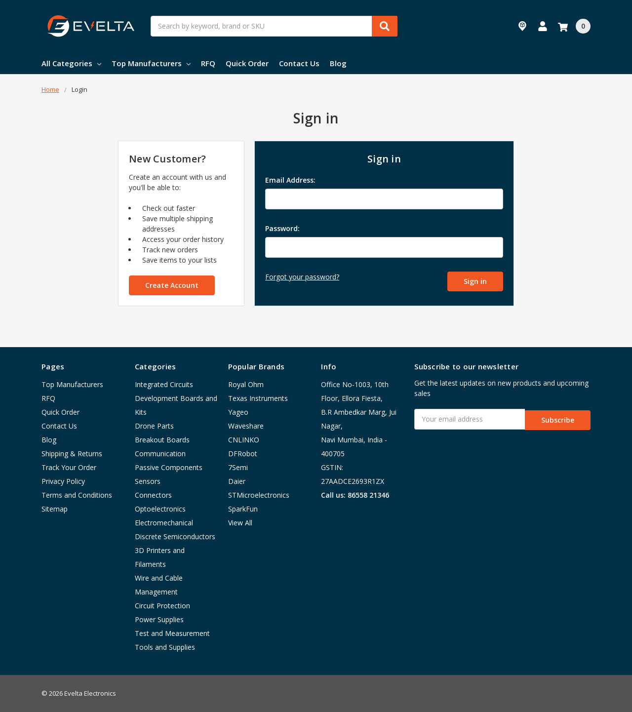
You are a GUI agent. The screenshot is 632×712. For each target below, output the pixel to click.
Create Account (171, 285)
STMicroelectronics (258, 495)
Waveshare (246, 426)
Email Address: (290, 180)
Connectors (153, 495)
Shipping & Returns (71, 453)
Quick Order (247, 63)
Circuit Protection (162, 605)
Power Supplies (159, 619)
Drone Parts (154, 426)
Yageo (238, 412)
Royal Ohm (246, 384)
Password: (282, 228)
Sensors (147, 481)
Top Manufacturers (151, 63)
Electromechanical (164, 522)
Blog (338, 63)
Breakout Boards (162, 439)
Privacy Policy (63, 481)
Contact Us (299, 63)
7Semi (238, 467)
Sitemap (54, 509)
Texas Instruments (258, 398)
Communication (160, 453)
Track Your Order (68, 467)
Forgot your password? (302, 276)
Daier (236, 481)
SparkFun (243, 509)
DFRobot (242, 453)
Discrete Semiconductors (175, 536)
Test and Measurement (172, 633)
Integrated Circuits (164, 384)
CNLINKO (243, 439)
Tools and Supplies (165, 647)
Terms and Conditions (76, 495)
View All (240, 522)
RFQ (208, 63)
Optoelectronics (160, 509)
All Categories (71, 63)
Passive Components (168, 467)
